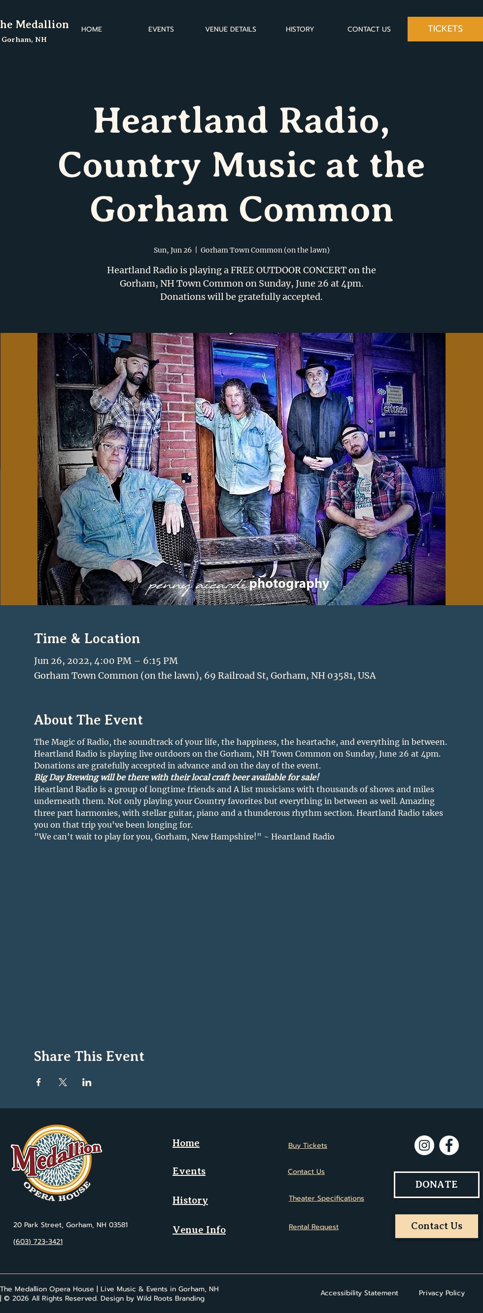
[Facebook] (449, 1145)
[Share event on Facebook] (38, 1082)
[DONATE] (437, 1184)
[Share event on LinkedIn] (87, 1082)
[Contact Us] (437, 1226)
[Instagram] (424, 1145)
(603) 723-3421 (38, 1242)
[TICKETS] (445, 29)
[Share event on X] (63, 1082)
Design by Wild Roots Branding (153, 1298)
